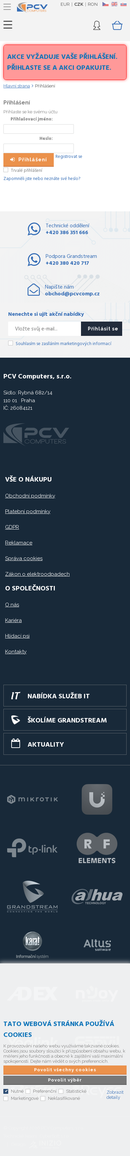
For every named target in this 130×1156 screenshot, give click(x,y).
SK (123, 4)
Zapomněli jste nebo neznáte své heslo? (41, 178)
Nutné (17, 1091)
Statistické (76, 1091)
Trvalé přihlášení (26, 170)
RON (93, 4)
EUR (65, 4)
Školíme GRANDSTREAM (67, 720)
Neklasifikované (64, 1098)
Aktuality (46, 744)
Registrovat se (68, 156)
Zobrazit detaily (115, 1095)
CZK (78, 4)
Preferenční (44, 1091)
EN (114, 4)
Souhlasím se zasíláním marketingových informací (63, 343)
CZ (105, 4)
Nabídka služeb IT (59, 696)
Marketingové (24, 1098)
